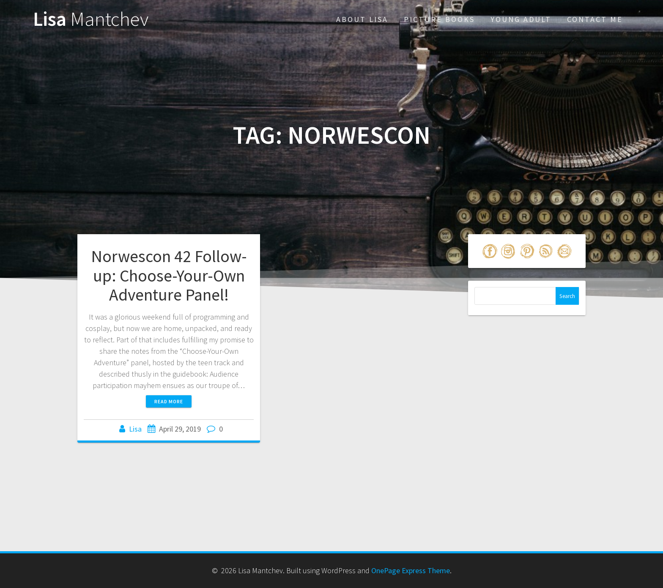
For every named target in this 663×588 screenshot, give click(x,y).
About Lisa (362, 19)
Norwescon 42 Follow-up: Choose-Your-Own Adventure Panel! (169, 275)
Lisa (90, 19)
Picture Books (439, 19)
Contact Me (595, 19)
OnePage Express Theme (410, 570)
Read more (168, 401)
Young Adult (520, 19)
